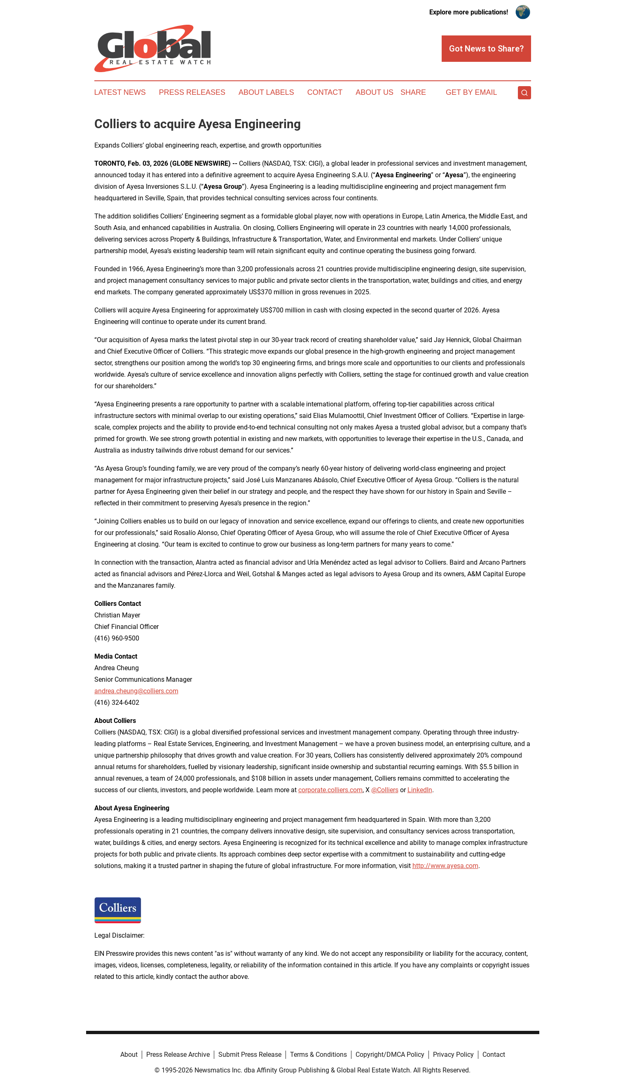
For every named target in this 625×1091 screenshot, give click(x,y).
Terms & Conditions (318, 1054)
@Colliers (384, 790)
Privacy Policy (453, 1054)
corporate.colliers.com (330, 790)
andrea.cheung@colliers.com (136, 691)
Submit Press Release (249, 1054)
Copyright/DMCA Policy (390, 1054)
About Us (374, 92)
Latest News (120, 92)
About (129, 1054)
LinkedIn (419, 790)
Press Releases (192, 92)
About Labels (266, 92)
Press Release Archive (178, 1054)
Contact (325, 92)
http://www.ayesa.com (445, 866)
